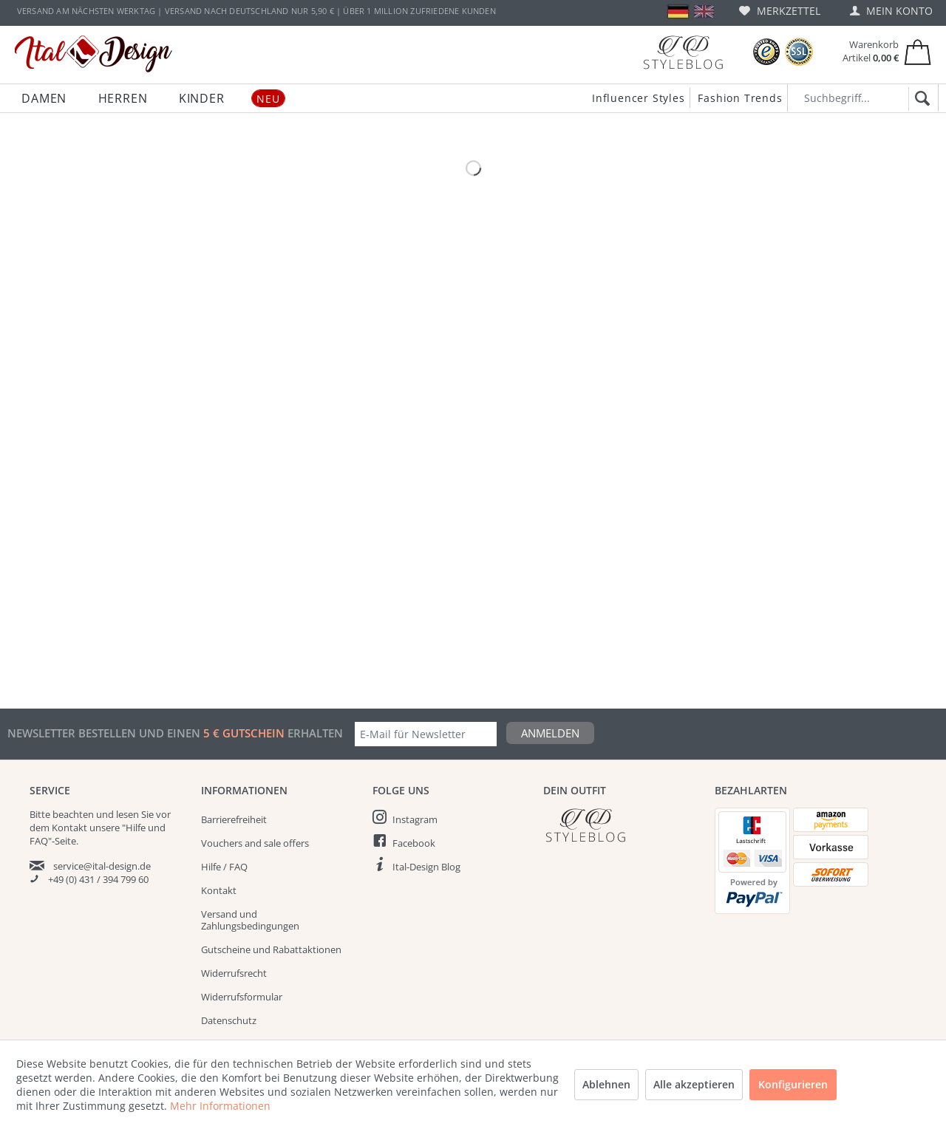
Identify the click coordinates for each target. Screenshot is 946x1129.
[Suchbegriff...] (863, 98)
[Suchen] (919, 99)
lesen (127, 814)
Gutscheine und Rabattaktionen (271, 949)
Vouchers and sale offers (255, 843)
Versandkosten (437, 1111)
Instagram (415, 819)
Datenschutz (228, 1020)
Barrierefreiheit (234, 819)
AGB (210, 1044)
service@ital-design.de (102, 866)
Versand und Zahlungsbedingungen (250, 919)
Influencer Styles (638, 98)
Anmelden (550, 733)
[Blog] (683, 52)
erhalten (314, 733)
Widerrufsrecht (234, 973)
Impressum (226, 1067)
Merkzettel (779, 11)
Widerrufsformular (241, 996)
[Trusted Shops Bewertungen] (766, 52)
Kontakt (218, 890)
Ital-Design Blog (426, 866)
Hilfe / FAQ (224, 866)
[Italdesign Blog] (621, 825)
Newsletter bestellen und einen (105, 733)
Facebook (413, 843)
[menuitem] (779, 11)
